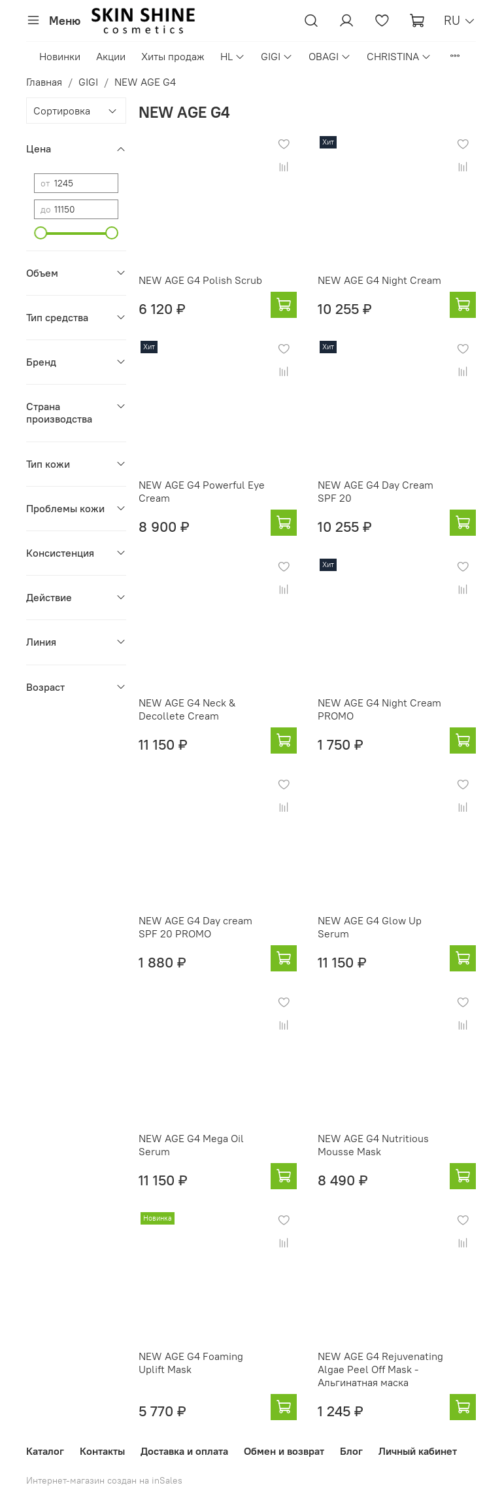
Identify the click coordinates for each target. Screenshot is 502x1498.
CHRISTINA (399, 56)
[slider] (40, 233)
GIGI (277, 56)
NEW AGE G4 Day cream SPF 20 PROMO (195, 927)
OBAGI (330, 56)
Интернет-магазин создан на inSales (104, 1480)
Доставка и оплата (184, 1450)
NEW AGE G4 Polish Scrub (200, 280)
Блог (351, 1450)
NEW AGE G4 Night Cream (379, 280)
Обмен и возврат (284, 1450)
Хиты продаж (173, 56)
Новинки (59, 56)
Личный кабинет (417, 1450)
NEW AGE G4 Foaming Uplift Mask (191, 1363)
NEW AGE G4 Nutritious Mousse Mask (373, 1145)
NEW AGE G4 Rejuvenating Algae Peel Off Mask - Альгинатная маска (380, 1369)
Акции (111, 56)
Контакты (102, 1450)
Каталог (45, 1450)
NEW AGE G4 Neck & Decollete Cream (187, 709)
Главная (44, 81)
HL (232, 56)
